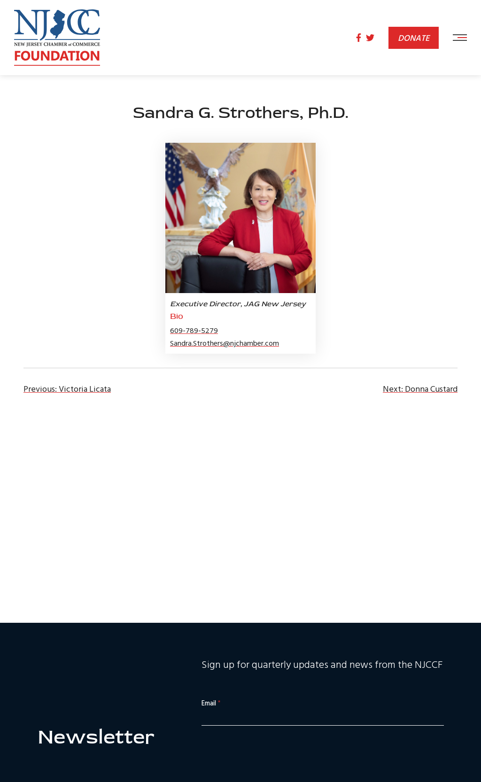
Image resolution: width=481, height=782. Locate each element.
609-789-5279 (194, 330)
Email (211, 703)
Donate (413, 37)
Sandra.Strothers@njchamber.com (224, 342)
